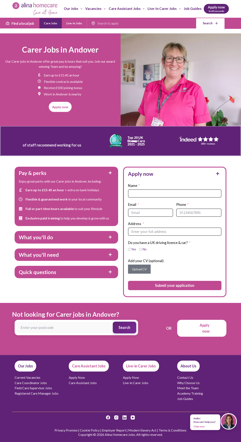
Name (132, 185)
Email (132, 204)
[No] (140, 249)
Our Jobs (74, 8)
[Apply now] (216, 9)
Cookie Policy (90, 430)
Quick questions (37, 272)
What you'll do (36, 237)
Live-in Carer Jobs (165, 8)
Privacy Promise (66, 430)
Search (124, 327)
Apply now (140, 174)
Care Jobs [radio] (50, 23)
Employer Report (114, 430)
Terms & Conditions (172, 430)
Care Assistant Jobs (127, 8)
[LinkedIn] (124, 417)
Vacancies (96, 8)
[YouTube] (133, 417)
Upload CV (139, 269)
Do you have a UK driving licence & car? (158, 242)
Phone (181, 204)
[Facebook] (108, 417)
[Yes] (129, 249)
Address (134, 224)
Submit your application (174, 285)
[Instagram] (116, 417)
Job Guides (192, 8)
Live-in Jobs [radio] (74, 23)
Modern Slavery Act (142, 430)
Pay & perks (32, 173)
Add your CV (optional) (146, 261)
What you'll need (39, 255)
